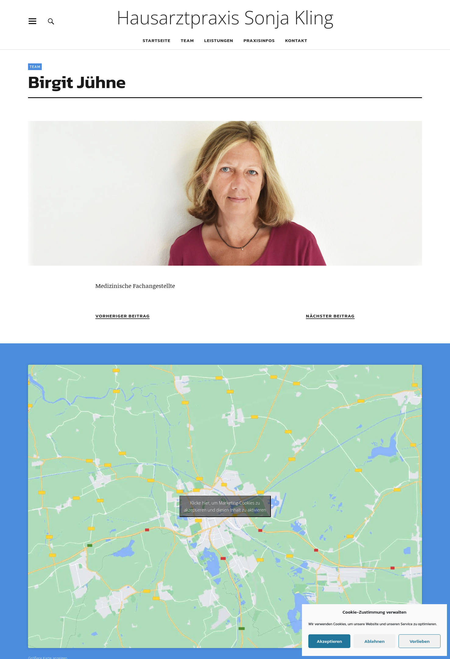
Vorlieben (419, 641)
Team (187, 40)
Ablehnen (374, 641)
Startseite (156, 40)
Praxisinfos (259, 40)
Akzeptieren (329, 641)
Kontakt (296, 40)
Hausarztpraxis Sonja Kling (225, 17)
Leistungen (218, 40)
